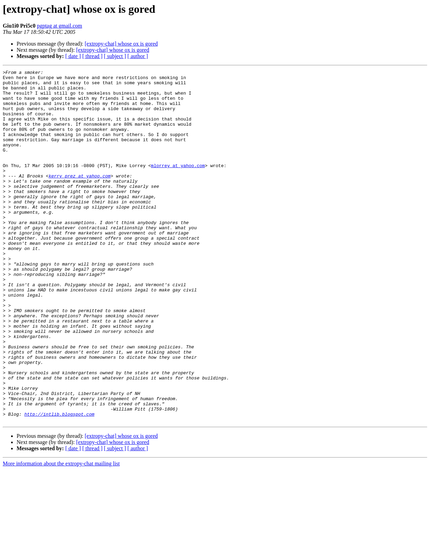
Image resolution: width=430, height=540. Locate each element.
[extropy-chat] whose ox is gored (121, 44)
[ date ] (73, 56)
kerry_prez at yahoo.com (80, 197)
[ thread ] (92, 56)
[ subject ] (115, 56)
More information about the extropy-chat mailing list (61, 534)
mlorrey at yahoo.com (178, 185)
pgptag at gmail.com (59, 26)
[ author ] (137, 56)
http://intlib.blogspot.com (59, 483)
